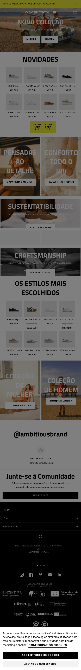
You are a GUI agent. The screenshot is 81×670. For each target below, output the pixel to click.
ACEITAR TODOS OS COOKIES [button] (40, 655)
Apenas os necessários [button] (40, 664)
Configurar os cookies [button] (47, 645)
